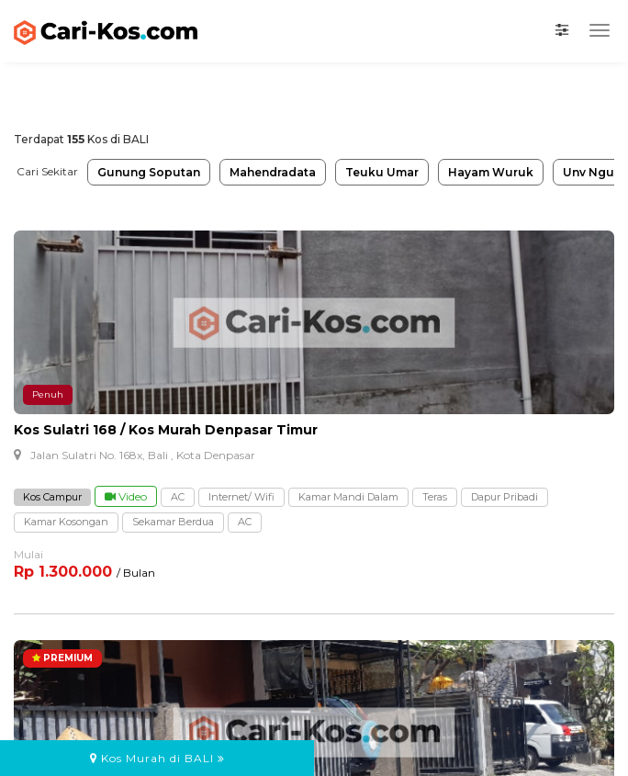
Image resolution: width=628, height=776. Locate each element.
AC (178, 496)
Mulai (28, 554)
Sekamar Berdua (173, 521)
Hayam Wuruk (490, 172)
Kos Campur (52, 496)
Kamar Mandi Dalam (348, 496)
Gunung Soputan (148, 172)
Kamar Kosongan (66, 521)
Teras (434, 496)
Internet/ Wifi (241, 496)
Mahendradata (273, 172)
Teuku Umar (382, 172)
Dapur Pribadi (504, 496)
